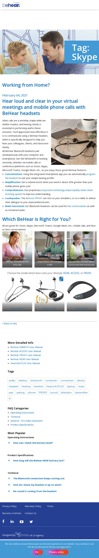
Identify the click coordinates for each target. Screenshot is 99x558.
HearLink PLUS (55, 386)
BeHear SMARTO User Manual (26, 347)
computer (51, 380)
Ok (36, 552)
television (66, 392)
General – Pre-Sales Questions (26, 420)
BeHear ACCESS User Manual (25, 351)
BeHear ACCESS (49, 308)
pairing (20, 392)
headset (13, 386)
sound (53, 392)
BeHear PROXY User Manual (25, 355)
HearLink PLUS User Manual (25, 363)
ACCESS (75, 273)
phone (32, 392)
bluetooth (36, 380)
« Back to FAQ (9, 323)
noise (81, 386)
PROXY (87, 273)
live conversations (77, 206)
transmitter (81, 392)
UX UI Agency (30, 535)
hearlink (38, 386)
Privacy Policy (9, 506)
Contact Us (30, 513)
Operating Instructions (22, 412)
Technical (15, 416)
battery (23, 380)
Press (50, 506)
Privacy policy (56, 552)
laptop (71, 386)
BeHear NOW (17, 308)
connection (67, 380)
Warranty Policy (33, 506)
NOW (66, 273)
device (81, 380)
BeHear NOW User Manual (24, 359)
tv (10, 398)
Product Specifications (22, 424)
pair (11, 392)
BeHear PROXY (34, 198)
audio (12, 380)
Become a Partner (11, 513)
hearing (26, 386)
